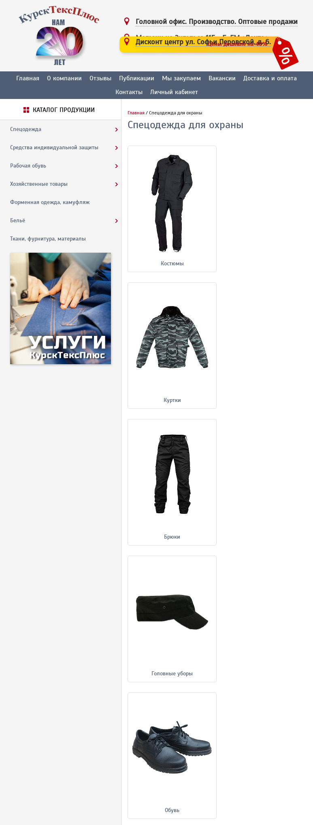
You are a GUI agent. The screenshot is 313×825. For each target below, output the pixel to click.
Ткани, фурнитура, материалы (48, 238)
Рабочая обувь (28, 165)
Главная (27, 78)
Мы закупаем (181, 78)
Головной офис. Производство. (217, 21)
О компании (64, 78)
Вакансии (222, 78)
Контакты (129, 92)
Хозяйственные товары (39, 183)
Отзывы (100, 78)
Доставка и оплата (270, 78)
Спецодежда (25, 129)
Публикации (136, 78)
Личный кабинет (174, 92)
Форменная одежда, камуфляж (49, 202)
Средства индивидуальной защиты (54, 147)
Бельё (17, 220)
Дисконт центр (203, 41)
